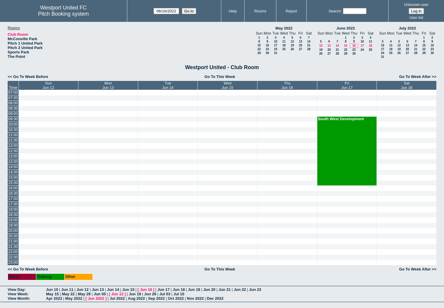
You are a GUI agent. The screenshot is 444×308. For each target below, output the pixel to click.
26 (292, 49)
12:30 (13, 151)
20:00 (13, 230)
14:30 (13, 172)
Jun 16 (146, 289)
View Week (17, 294)
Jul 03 (164, 294)
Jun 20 (209, 289)
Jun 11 (67, 289)
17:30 (13, 204)
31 (275, 53)
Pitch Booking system (63, 14)
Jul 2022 (117, 298)
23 (267, 49)
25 (283, 49)
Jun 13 (98, 289)
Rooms (260, 11)
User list (416, 17)
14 (308, 41)
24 (275, 49)
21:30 (13, 246)
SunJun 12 (48, 85)
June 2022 (345, 28)
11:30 (13, 140)
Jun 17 (163, 289)
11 (283, 41)
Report (291, 11)
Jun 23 (255, 289)
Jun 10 (52, 289)
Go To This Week (219, 76)
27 (300, 49)
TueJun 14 (168, 85)
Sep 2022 (156, 298)
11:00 (13, 135)
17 (275, 45)
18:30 (13, 214)
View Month (18, 298)
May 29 (84, 294)
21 (308, 45)
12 (292, 41)
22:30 (13, 257)
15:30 (13, 182)
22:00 (13, 252)
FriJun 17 (347, 85)
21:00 (13, 241)
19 (292, 45)
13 (300, 41)
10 (275, 41)
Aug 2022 (136, 298)
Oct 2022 (176, 298)
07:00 (13, 92)
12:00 (13, 145)
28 (308, 49)
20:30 (13, 236)
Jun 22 (240, 289)
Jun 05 (100, 294)
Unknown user (416, 4)
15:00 (13, 177)
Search (335, 11)
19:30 (13, 225)
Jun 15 (128, 289)
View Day (16, 289)
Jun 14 (113, 289)
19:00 (13, 220)
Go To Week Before (30, 76)
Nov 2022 (195, 298)
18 (283, 45)
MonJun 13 (108, 85)
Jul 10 (179, 294)
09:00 (13, 113)
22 (259, 49)
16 (267, 45)
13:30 (13, 161)
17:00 (13, 198)
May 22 (68, 294)
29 (259, 53)
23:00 (13, 262)
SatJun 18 (406, 85)
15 (259, 45)
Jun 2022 (96, 298)
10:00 (13, 124)
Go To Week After (415, 76)
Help (233, 11)
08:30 (13, 108)
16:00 (13, 188)
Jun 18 (179, 289)
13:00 (13, 156)
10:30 (13, 129)
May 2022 (284, 28)
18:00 (13, 209)
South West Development (341, 119)
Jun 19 (194, 289)
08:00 (13, 103)
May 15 (52, 294)
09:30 (13, 119)
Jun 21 (225, 289)
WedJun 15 (227, 85)
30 (267, 53)
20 (300, 45)
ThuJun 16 (287, 85)
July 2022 (407, 28)
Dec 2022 (215, 298)
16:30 (13, 193)
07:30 (13, 97)
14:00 (13, 166)
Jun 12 (83, 289)
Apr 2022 (54, 298)
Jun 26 (150, 294)
